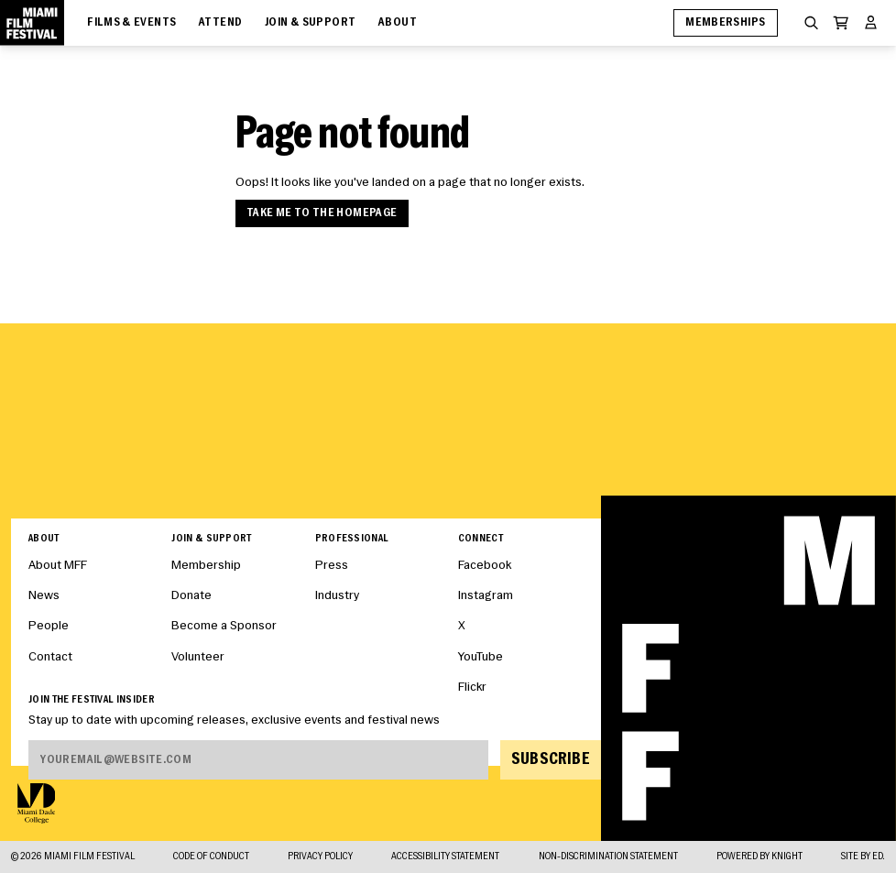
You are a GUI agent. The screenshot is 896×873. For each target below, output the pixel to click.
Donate (191, 596)
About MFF (57, 566)
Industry (337, 596)
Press (331, 566)
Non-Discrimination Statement (608, 857)
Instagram (485, 596)
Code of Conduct (211, 857)
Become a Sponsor (224, 626)
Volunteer (197, 657)
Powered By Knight (759, 857)
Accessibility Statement (445, 857)
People (48, 626)
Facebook (484, 566)
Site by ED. (863, 857)
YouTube (480, 657)
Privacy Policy (320, 857)
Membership (206, 566)
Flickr (472, 687)
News (44, 596)
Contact (50, 657)
